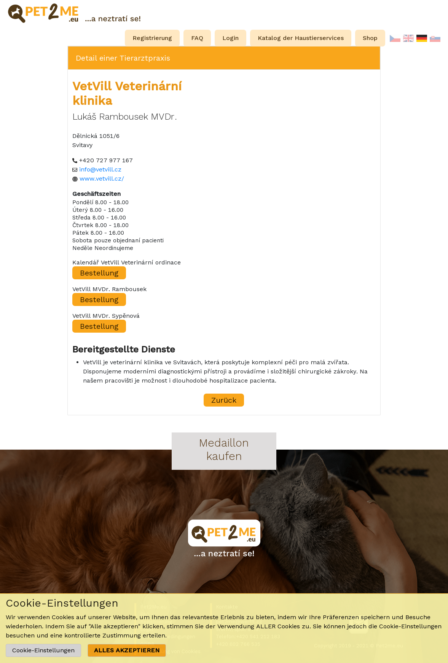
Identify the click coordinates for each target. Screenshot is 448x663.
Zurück (223, 400)
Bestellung (99, 272)
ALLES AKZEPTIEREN (126, 650)
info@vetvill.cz (100, 169)
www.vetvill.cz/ (102, 178)
